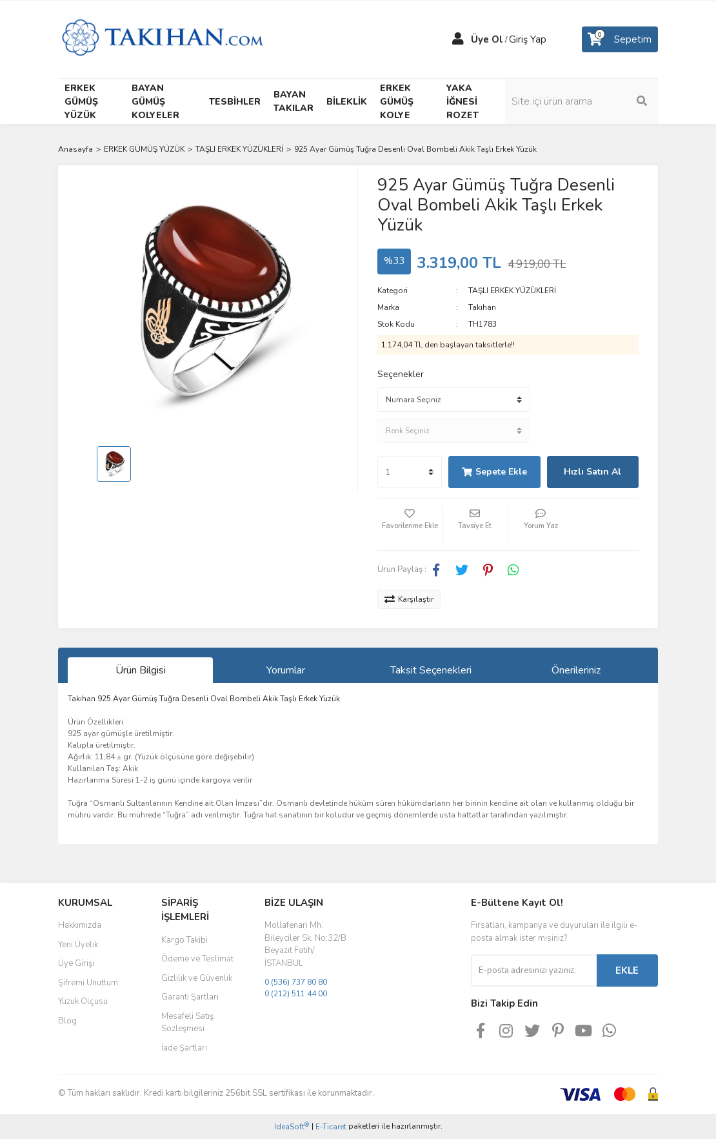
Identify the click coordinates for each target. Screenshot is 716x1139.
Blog (67, 1021)
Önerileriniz (576, 670)
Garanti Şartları (190, 997)
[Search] (590, 101)
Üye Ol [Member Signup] (487, 39)
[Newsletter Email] (534, 970)
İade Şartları (184, 1048)
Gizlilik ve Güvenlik (196, 978)
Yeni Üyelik (78, 944)
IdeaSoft (291, 1126)
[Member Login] (458, 39)
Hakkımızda (79, 925)
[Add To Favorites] (409, 524)
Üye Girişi (76, 963)
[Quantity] (409, 472)
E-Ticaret (330, 1127)
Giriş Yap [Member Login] (527, 39)
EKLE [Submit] (627, 970)
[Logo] (162, 39)
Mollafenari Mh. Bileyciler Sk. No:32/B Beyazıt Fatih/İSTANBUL (305, 944)
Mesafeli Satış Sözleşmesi (187, 1023)
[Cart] (620, 39)
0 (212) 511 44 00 (295, 994)
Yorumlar (285, 670)
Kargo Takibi (184, 940)
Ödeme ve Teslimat (197, 959)
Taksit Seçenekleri (431, 670)
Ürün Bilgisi (140, 670)
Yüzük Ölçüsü (83, 1001)
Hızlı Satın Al (592, 472)
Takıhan (482, 307)
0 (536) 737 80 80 (295, 982)
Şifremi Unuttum (88, 983)
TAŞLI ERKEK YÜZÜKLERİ (512, 290)
